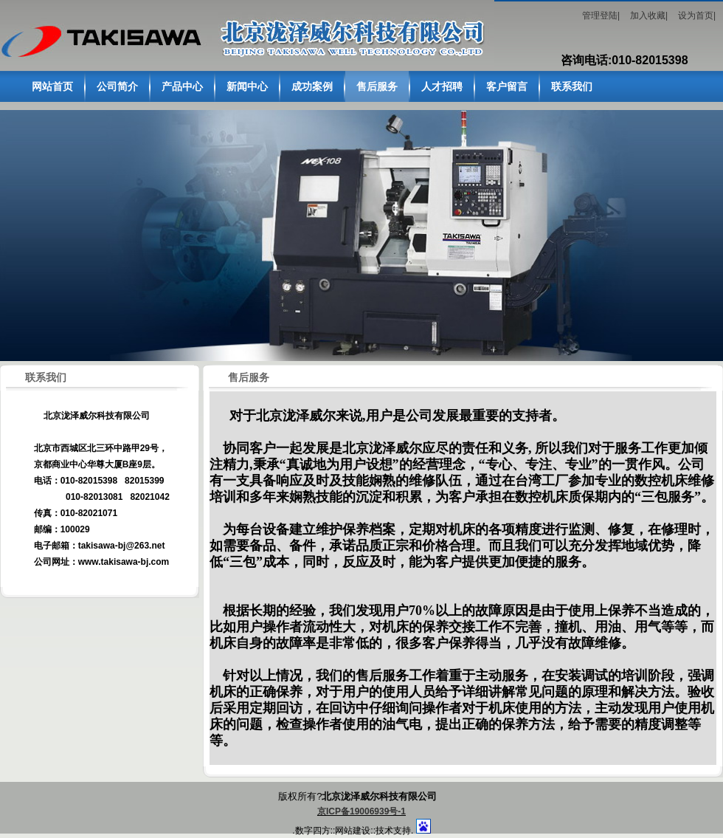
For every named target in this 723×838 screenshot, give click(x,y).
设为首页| (697, 15)
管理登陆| (601, 15)
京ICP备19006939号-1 (361, 811)
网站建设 (352, 830)
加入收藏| (649, 15)
